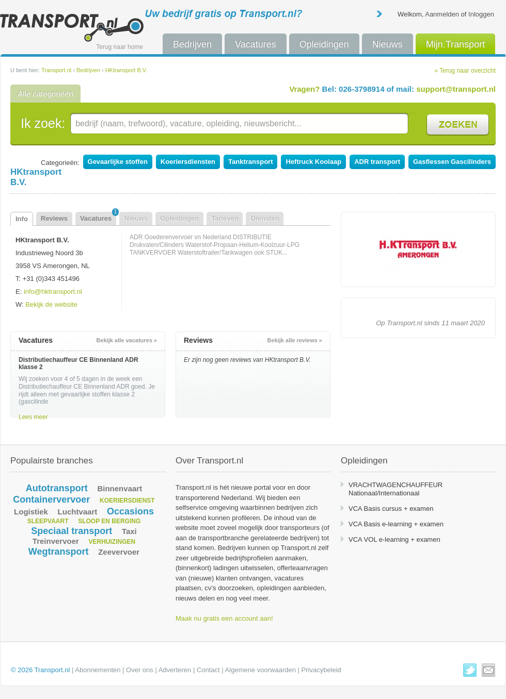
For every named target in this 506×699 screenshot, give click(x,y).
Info (21, 219)
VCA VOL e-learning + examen (394, 539)
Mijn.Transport (455, 44)
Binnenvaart (119, 488)
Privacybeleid (321, 670)
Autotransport (57, 488)
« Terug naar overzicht (465, 70)
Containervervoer (51, 499)
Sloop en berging (109, 521)
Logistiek (31, 511)
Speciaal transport (71, 531)
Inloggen (481, 14)
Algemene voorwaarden (260, 670)
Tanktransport (250, 161)
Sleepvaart (48, 521)
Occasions (130, 511)
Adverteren (175, 670)
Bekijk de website (51, 304)
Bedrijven (192, 44)
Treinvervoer (56, 541)
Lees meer (33, 417)
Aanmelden (442, 14)
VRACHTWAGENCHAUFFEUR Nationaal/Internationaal (395, 489)
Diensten (264, 218)
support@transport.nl (456, 89)
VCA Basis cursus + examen (391, 508)
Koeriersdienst (127, 500)
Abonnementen (97, 670)
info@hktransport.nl (53, 291)
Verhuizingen (112, 541)
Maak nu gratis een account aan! (224, 618)
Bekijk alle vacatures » (127, 340)
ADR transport (377, 161)
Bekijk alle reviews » (294, 340)
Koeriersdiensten (188, 161)
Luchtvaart (78, 511)
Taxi (129, 531)
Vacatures (255, 44)
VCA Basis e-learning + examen (396, 524)
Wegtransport (58, 551)
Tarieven (225, 218)
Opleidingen (324, 44)
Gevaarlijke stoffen (118, 161)
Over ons (139, 670)
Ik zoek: (43, 123)
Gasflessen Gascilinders (452, 161)
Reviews (54, 218)
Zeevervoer (118, 551)
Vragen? (304, 89)
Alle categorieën (45, 93)
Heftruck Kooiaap (313, 161)
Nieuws (387, 44)
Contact (208, 670)
